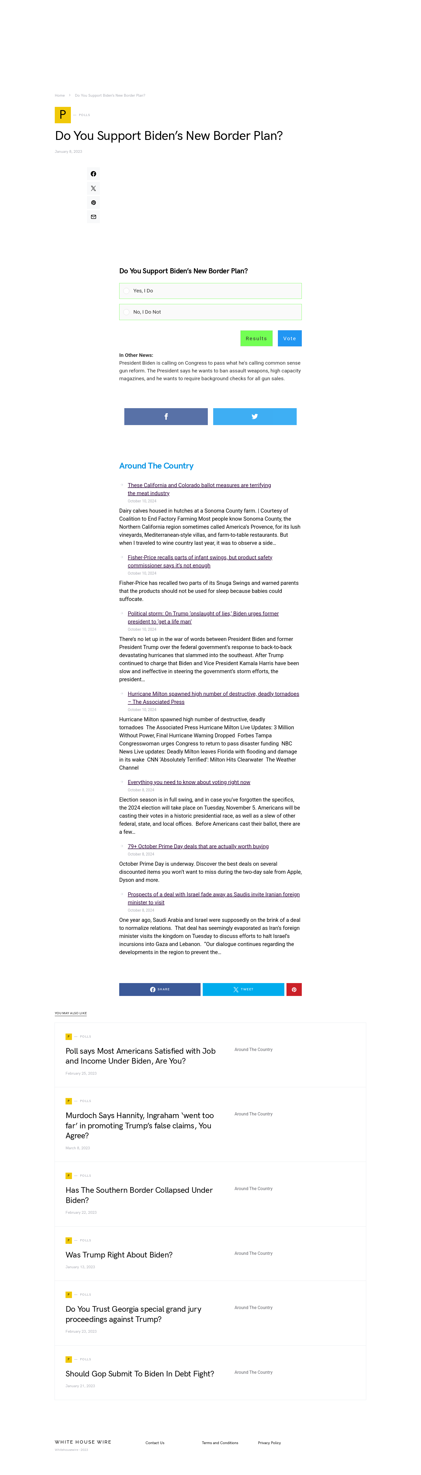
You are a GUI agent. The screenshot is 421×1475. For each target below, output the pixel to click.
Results (256, 339)
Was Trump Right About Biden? (119, 1256)
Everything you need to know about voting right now (189, 783)
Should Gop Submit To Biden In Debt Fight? (140, 1375)
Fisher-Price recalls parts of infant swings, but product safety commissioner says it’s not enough (200, 562)
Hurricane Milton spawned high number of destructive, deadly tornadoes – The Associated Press (213, 698)
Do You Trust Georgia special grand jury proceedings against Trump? (133, 1315)
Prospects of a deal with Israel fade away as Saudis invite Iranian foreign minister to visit (214, 899)
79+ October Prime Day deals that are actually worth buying (198, 847)
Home (60, 95)
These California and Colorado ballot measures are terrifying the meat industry (199, 490)
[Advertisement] (210, 37)
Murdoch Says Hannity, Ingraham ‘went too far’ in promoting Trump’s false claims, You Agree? (140, 1127)
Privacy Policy (269, 1443)
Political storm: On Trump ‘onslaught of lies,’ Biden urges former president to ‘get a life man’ (203, 618)
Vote (289, 339)
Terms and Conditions (220, 1443)
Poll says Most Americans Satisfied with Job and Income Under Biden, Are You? (140, 1057)
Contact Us (155, 1443)
